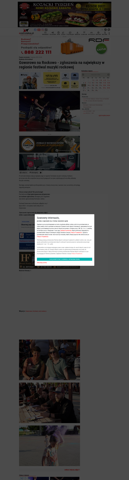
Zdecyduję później (42, 262)
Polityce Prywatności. (77, 253)
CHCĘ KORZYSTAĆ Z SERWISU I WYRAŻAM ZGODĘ (64, 259)
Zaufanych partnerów (65, 230)
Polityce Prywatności (76, 232)
